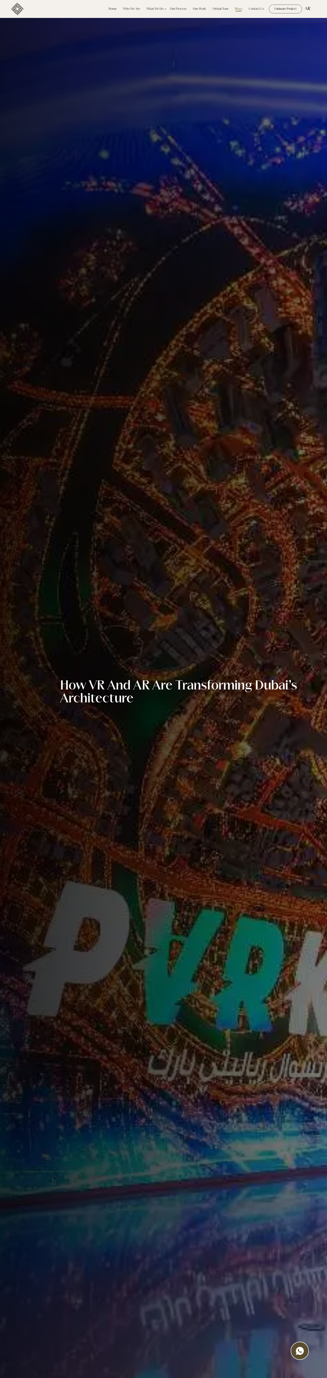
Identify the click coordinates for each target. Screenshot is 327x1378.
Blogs (235, 8)
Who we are (127, 8)
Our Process (174, 8)
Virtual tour (217, 8)
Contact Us (252, 8)
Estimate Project (283, 9)
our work (195, 8)
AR (307, 9)
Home (109, 8)
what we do (151, 8)
